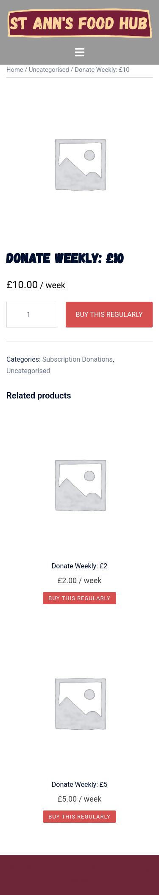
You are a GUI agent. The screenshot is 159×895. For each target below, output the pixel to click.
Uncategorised (49, 70)
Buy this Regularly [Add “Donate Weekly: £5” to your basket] (79, 816)
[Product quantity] (31, 314)
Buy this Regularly (108, 315)
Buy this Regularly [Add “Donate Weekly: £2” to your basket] (79, 598)
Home (14, 70)
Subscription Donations (77, 359)
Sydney (79, 880)
